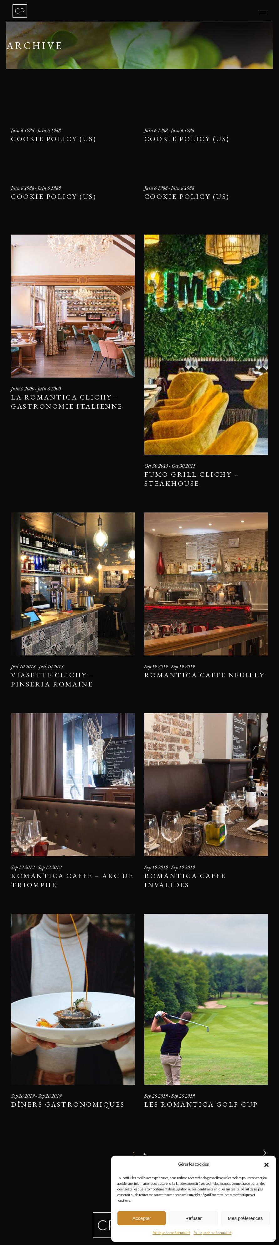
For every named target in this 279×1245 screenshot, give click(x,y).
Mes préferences (245, 1218)
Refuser (193, 1218)
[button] (266, 1165)
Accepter (141, 1218)
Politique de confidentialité (171, 1233)
